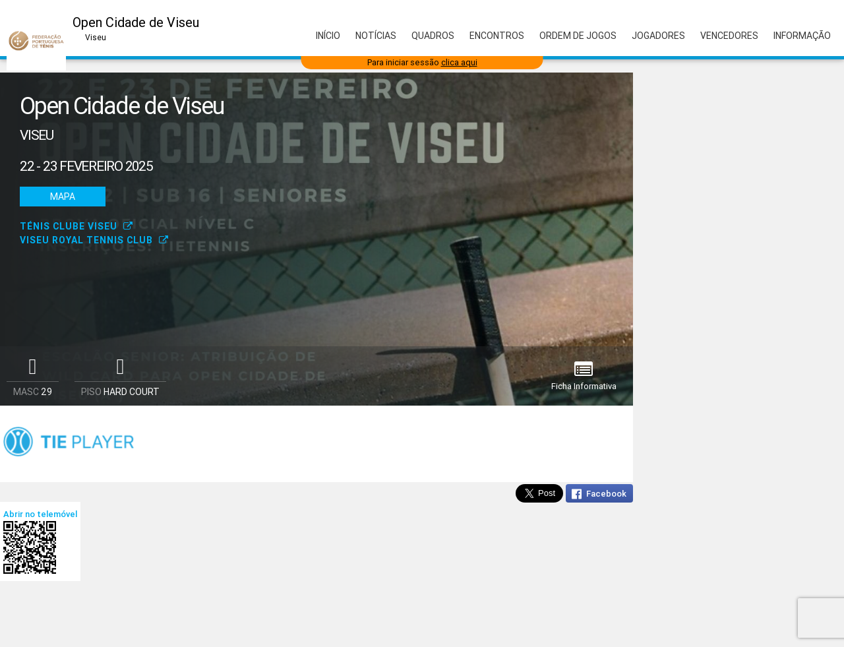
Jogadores (658, 36)
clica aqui (459, 62)
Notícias (375, 36)
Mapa (62, 196)
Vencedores (729, 36)
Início (328, 36)
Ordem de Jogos (578, 36)
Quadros (432, 36)
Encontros (496, 36)
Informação (802, 36)
